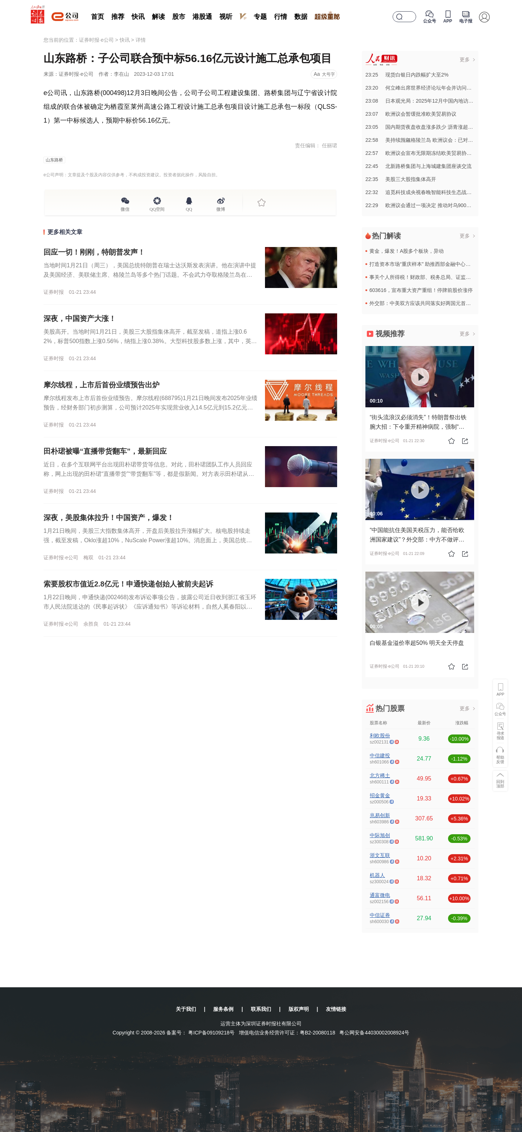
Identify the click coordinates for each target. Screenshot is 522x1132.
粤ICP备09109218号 (211, 1033)
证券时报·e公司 (96, 40)
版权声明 (299, 1009)
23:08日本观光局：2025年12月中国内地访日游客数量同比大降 (439, 101)
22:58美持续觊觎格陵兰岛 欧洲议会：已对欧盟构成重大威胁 (437, 140)
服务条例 (223, 1009)
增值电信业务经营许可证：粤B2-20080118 (287, 1033)
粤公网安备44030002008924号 (374, 1033)
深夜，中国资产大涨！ (80, 318)
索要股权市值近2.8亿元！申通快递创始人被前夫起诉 (128, 584)
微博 (220, 208)
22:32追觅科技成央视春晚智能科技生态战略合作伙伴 (428, 192)
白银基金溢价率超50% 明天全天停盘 (417, 643)
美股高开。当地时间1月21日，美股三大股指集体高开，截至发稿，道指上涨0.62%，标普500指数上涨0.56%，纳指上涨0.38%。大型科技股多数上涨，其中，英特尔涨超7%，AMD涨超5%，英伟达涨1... (150, 341)
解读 (158, 16)
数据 (300, 16)
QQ (189, 208)
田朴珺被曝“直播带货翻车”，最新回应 (105, 451)
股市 (178, 16)
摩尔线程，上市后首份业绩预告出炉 (102, 385)
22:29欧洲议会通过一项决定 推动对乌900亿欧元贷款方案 (433, 205)
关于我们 (186, 1009)
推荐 (117, 16)
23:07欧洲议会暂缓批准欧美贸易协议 (410, 114)
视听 (225, 16)
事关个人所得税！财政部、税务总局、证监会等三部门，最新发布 (443, 277)
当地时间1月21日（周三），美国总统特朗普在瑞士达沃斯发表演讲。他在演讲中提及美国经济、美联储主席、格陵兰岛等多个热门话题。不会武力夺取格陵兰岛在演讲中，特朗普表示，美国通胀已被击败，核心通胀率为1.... (150, 274)
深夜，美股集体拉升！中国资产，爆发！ (109, 518)
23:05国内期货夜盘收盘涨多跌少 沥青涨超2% (420, 127)
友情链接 (336, 1009)
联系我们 (261, 1009)
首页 (97, 16)
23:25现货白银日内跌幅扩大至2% (406, 75)
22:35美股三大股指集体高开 (400, 179)
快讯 (138, 16)
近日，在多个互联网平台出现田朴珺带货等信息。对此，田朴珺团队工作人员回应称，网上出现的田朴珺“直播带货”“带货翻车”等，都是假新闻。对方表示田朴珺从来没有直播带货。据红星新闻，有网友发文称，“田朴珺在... (149, 473)
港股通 (202, 16)
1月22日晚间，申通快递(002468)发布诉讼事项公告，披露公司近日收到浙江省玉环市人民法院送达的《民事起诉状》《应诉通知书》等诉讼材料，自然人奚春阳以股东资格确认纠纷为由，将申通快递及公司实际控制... (150, 606)
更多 (465, 59)
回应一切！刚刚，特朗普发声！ (94, 252)
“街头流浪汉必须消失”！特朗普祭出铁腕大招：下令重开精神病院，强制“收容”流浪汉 (418, 426)
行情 (280, 16)
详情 (141, 40)
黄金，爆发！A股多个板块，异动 (406, 251)
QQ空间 (157, 208)
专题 (260, 16)
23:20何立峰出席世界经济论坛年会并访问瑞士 (421, 88)
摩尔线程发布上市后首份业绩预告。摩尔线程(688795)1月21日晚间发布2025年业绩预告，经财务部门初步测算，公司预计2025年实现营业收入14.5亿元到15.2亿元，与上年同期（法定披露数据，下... (150, 407)
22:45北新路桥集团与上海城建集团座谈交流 (418, 166)
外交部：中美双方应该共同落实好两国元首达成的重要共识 (435, 303)
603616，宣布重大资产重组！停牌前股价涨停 (421, 290)
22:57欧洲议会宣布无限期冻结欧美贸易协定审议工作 (428, 153)
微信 (125, 208)
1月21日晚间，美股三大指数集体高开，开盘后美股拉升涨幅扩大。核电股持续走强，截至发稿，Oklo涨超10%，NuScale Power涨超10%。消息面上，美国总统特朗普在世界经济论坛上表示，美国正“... (148, 540)
